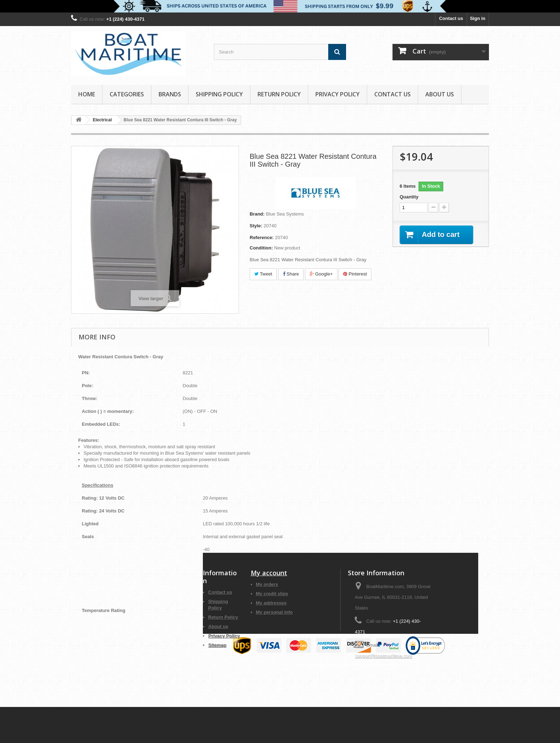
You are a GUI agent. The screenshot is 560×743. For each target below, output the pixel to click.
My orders (267, 584)
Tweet (263, 274)
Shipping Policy (219, 94)
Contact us (451, 18)
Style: (256, 225)
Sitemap (217, 645)
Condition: (261, 248)
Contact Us (392, 94)
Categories (127, 94)
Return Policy (279, 94)
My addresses (271, 603)
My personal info (274, 612)
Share (291, 274)
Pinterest (355, 274)
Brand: (257, 214)
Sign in (477, 18)
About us (439, 94)
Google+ (321, 274)
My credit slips (272, 593)
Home (86, 94)
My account (269, 572)
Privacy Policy (337, 94)
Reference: (262, 237)
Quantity (409, 196)
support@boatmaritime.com (383, 655)
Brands (170, 94)
